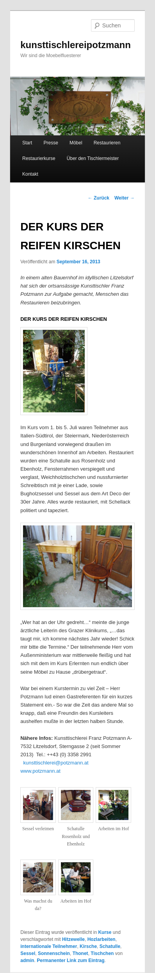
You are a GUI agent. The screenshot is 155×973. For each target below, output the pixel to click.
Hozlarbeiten (101, 939)
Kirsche (88, 946)
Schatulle (110, 946)
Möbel (75, 143)
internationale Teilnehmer (48, 946)
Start (27, 143)
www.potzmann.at (40, 771)
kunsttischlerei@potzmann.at (55, 763)
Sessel (27, 953)
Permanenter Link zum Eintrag (70, 960)
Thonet (80, 953)
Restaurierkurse (38, 158)
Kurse (104, 932)
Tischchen (102, 953)
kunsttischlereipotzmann (75, 45)
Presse (50, 143)
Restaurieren (107, 143)
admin (27, 960)
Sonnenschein (54, 953)
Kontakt (30, 174)
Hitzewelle (73, 939)
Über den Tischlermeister (93, 158)
